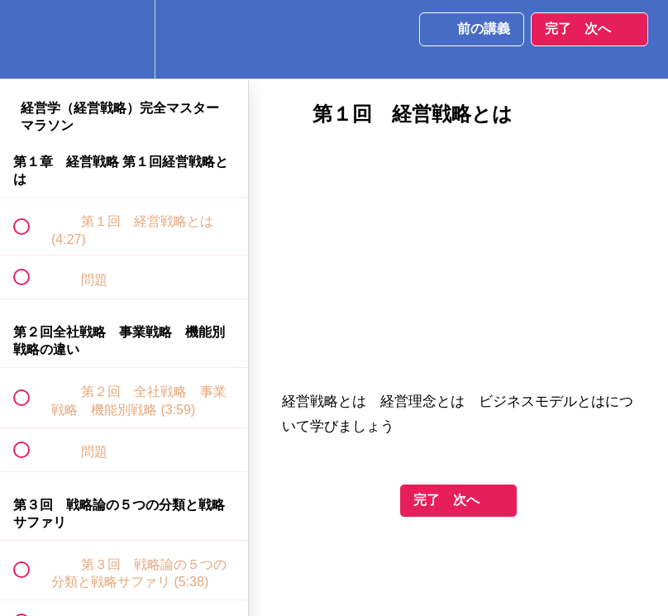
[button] (30, 39)
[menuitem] (124, 39)
